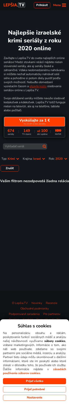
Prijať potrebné (34, 389)
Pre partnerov (51, 314)
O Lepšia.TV (20, 303)
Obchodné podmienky (34, 309)
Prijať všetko (34, 381)
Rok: (58, 159)
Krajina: (34, 159)
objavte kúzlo (38, 86)
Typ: (10, 159)
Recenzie (51, 303)
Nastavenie (34, 398)
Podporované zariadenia (24, 314)
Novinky (36, 303)
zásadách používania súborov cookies (34, 371)
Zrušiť (10, 168)
